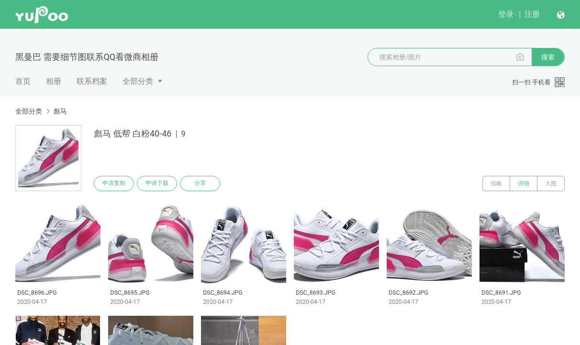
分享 (200, 183)
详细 (523, 183)
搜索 (548, 57)
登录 (505, 14)
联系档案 (92, 81)
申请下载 (156, 183)
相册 (53, 81)
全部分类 (138, 81)
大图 (551, 183)
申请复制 (113, 183)
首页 (23, 81)
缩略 (496, 183)
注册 (532, 14)
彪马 (60, 111)
